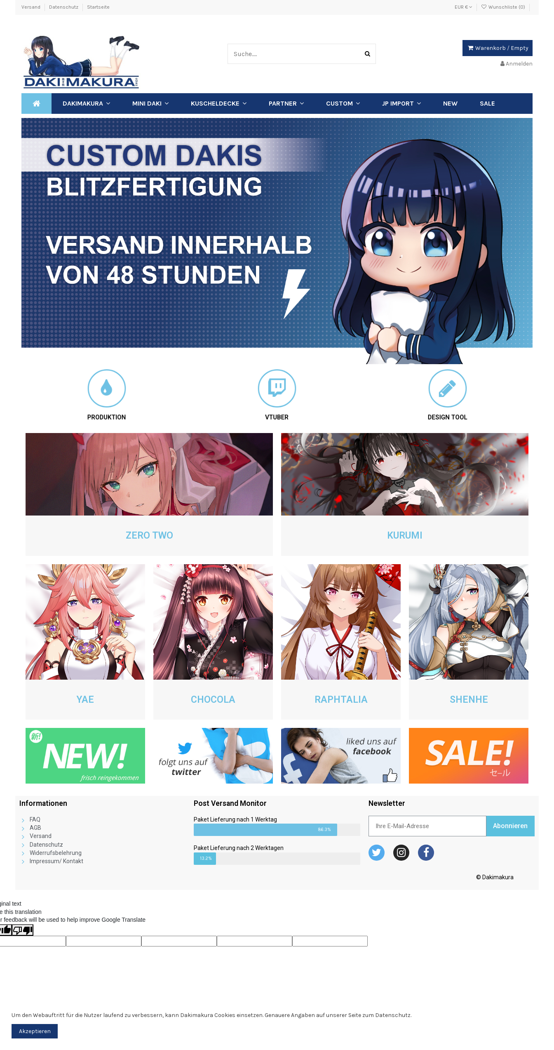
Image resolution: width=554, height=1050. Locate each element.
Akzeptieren (35, 1031)
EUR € (463, 7)
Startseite (98, 7)
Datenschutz (64, 7)
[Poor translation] (22, 930)
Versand (31, 7)
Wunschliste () (503, 7)
